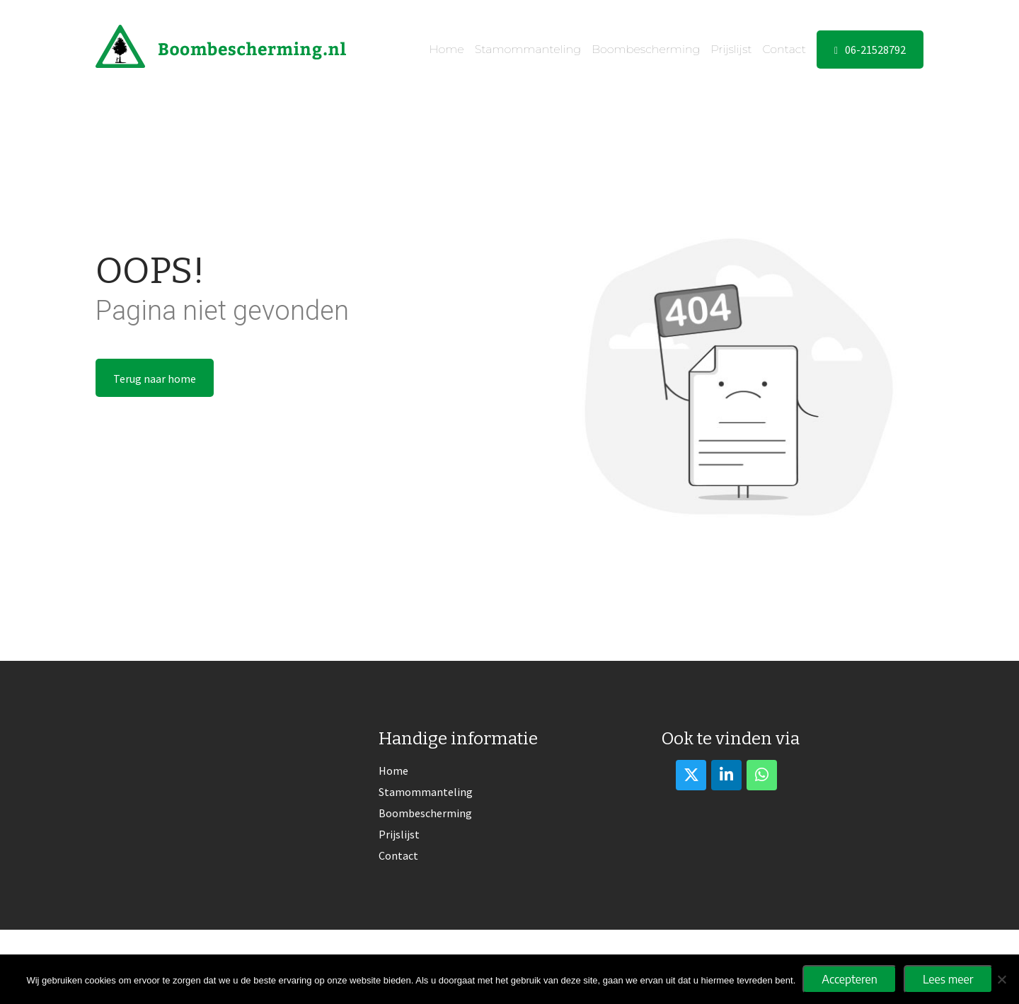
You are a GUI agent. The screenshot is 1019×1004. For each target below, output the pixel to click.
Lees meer (948, 979)
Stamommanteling (528, 49)
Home (446, 49)
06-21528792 (870, 49)
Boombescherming (646, 49)
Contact (784, 49)
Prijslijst (731, 49)
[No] (1001, 979)
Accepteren (849, 979)
